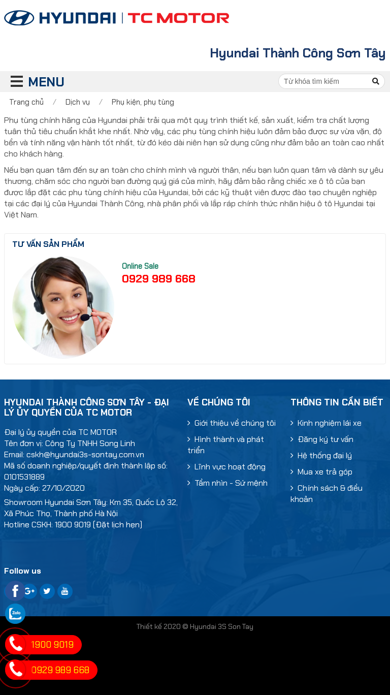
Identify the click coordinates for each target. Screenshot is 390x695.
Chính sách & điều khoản (326, 493)
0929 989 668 (159, 278)
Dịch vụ (78, 102)
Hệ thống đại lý (321, 455)
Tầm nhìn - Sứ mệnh (227, 483)
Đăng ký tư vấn (321, 439)
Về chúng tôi (218, 402)
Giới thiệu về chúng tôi (231, 423)
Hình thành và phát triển (225, 445)
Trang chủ (26, 102)
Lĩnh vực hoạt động (226, 466)
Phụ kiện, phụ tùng (143, 102)
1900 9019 (52, 645)
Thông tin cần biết (336, 402)
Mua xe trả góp (321, 471)
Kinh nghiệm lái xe (326, 423)
